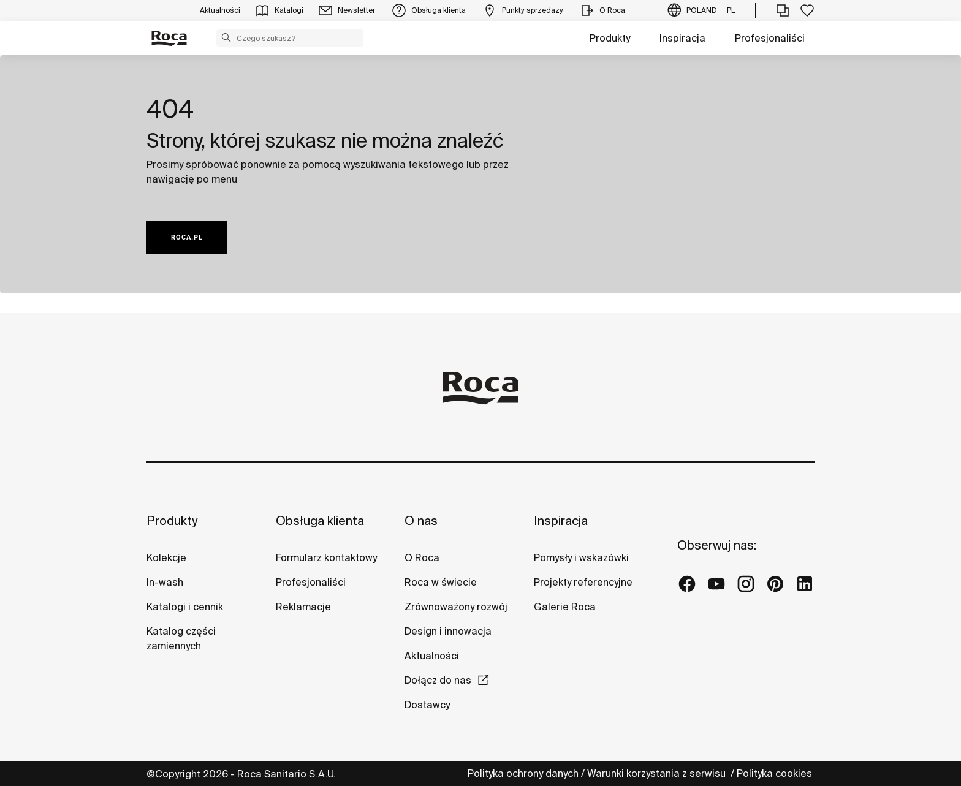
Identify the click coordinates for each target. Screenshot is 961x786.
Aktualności (432, 655)
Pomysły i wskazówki (581, 557)
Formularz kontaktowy (326, 557)
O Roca (422, 557)
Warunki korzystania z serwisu (657, 773)
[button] (226, 37)
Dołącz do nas (438, 680)
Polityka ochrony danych (523, 773)
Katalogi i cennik (184, 606)
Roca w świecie (441, 582)
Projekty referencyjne (583, 582)
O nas (421, 520)
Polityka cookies (776, 773)
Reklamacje (303, 606)
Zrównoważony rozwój (456, 606)
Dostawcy (427, 704)
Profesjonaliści (770, 37)
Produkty (610, 37)
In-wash (164, 582)
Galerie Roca (565, 606)
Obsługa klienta (320, 520)
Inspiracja (682, 37)
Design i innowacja (448, 631)
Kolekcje (166, 557)
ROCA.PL (187, 237)
